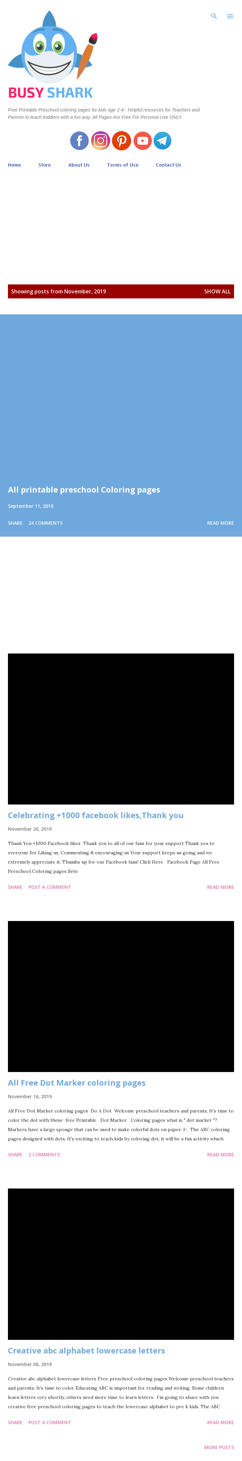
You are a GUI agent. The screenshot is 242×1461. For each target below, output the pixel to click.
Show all (217, 291)
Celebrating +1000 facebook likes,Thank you (96, 814)
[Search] (214, 12)
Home (14, 165)
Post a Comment (49, 887)
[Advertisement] (121, 219)
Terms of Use (123, 165)
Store (44, 165)
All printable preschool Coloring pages (84, 489)
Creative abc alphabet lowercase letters (86, 1350)
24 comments (45, 523)
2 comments (44, 1154)
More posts (219, 1447)
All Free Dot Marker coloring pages (77, 1082)
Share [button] (15, 523)
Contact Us (168, 165)
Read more (220, 523)
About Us (79, 165)
